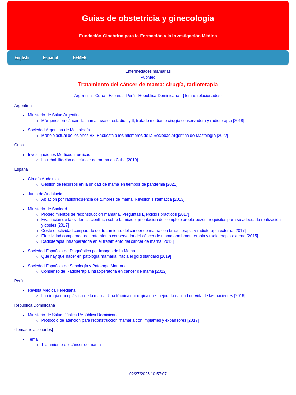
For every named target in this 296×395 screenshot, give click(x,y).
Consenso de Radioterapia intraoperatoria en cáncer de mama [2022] (104, 271)
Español (50, 57)
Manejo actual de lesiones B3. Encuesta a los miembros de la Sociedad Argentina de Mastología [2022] (134, 135)
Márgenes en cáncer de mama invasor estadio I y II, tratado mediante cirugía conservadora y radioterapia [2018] (142, 120)
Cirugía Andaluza (43, 179)
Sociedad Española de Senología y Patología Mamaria (77, 266)
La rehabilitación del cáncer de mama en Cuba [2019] (89, 160)
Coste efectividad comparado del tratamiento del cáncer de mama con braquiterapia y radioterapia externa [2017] (143, 230)
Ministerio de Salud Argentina (54, 115)
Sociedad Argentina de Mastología (59, 130)
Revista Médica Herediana (52, 290)
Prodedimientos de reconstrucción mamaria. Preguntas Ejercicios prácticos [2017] (115, 214)
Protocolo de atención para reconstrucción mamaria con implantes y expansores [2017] (120, 320)
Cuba (19, 145)
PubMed (148, 77)
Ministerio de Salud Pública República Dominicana (73, 314)
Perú (18, 281)
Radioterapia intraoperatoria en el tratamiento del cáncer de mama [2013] (107, 241)
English (22, 57)
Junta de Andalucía (45, 194)
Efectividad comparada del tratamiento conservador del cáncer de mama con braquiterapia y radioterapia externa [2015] (149, 236)
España (21, 169)
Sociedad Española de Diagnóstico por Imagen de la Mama (81, 251)
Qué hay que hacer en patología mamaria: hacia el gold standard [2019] (106, 256)
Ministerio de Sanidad (47, 209)
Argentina (83, 95)
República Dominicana (34, 305)
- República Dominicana (158, 95)
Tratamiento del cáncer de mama (71, 344)
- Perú (130, 95)
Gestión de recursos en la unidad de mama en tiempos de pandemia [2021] (109, 184)
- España (115, 95)
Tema (33, 339)
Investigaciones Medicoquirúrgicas (59, 154)
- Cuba (99, 95)
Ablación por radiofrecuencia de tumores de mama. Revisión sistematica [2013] (113, 199)
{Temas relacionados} (33, 329)
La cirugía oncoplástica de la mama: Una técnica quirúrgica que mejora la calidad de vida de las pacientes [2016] (143, 295)
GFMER (80, 57)
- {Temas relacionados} (201, 95)
